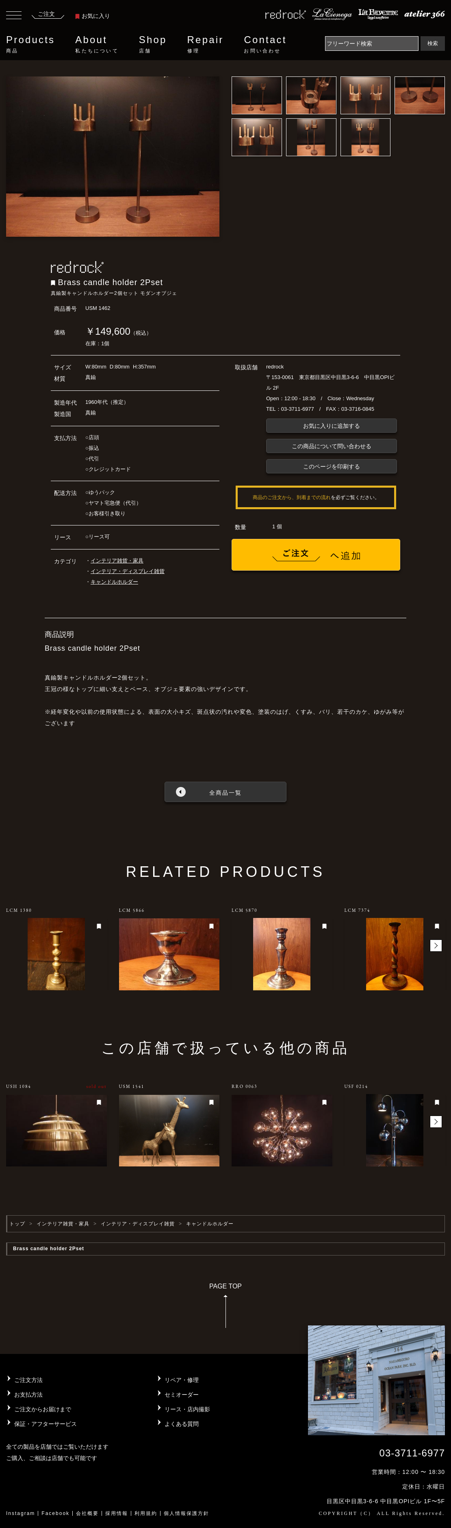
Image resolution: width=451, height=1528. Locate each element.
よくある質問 (182, 1424)
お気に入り (92, 16)
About (96, 44)
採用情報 (116, 1513)
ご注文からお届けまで (42, 1409)
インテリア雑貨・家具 (117, 561)
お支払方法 (28, 1394)
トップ (17, 1224)
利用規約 (145, 1513)
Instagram (20, 1513)
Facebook (55, 1513)
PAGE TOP (225, 1308)
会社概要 (87, 1513)
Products (30, 44)
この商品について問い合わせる (331, 446)
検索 (432, 43)
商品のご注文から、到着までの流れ (292, 497)
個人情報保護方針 (186, 1513)
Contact (265, 44)
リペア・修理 (182, 1380)
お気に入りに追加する (331, 426)
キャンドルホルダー (114, 582)
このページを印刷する (331, 466)
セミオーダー (182, 1394)
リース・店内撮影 (187, 1409)
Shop (153, 44)
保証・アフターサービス (45, 1424)
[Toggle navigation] (14, 16)
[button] (436, 945)
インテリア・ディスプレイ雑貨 (128, 571)
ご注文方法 (28, 1380)
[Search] (371, 43)
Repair (205, 44)
